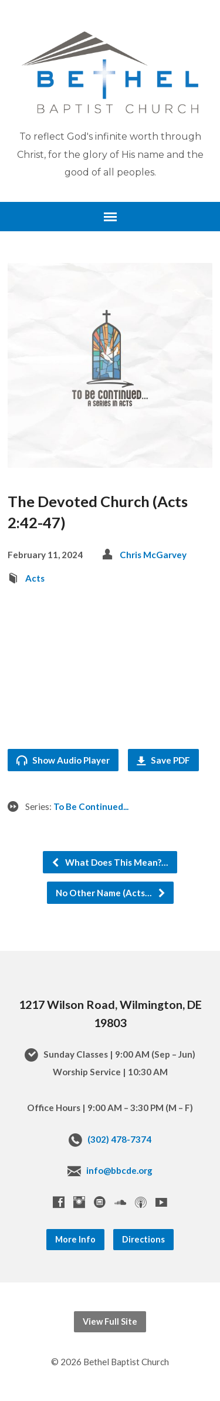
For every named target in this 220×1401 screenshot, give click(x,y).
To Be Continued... (90, 806)
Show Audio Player (63, 760)
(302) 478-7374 (119, 1139)
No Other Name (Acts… (111, 892)
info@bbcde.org (119, 1170)
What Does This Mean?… (109, 862)
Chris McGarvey (153, 554)
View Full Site (110, 1321)
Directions (143, 1239)
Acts (35, 578)
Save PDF (163, 760)
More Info (75, 1239)
